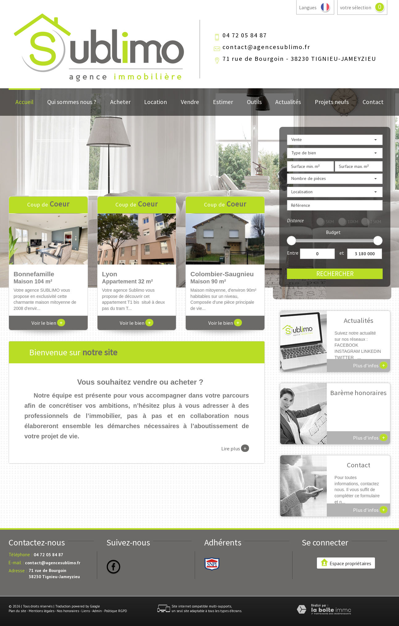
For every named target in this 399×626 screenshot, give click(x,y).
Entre (292, 253)
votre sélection (355, 7)
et (341, 253)
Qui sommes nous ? (71, 102)
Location (155, 102)
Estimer (223, 102)
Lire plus (235, 448)
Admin (97, 611)
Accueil (24, 102)
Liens (85, 611)
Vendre (190, 102)
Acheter (120, 102)
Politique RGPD (115, 611)
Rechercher (335, 273)
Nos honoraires (68, 611)
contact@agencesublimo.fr (266, 47)
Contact (373, 102)
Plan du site (17, 611)
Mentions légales (41, 611)
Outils (254, 102)
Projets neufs (332, 102)
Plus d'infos (370, 365)
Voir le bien (48, 322)
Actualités (288, 102)
